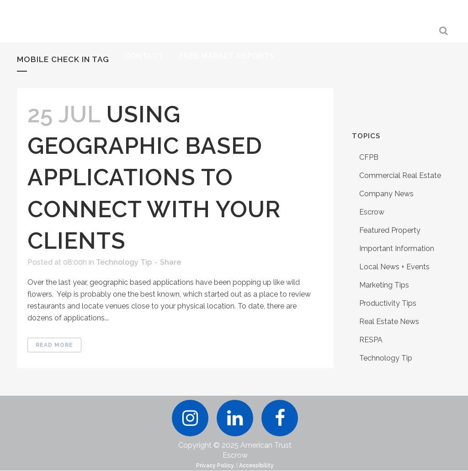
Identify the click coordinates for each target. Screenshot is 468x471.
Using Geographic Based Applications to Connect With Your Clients (154, 177)
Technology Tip (124, 262)
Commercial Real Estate (400, 175)
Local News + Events (394, 266)
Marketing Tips (384, 285)
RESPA (371, 339)
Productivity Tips (387, 303)
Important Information (396, 248)
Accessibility (256, 466)
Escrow (371, 212)
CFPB (368, 157)
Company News (386, 193)
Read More (54, 345)
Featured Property (389, 230)
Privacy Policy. (215, 466)
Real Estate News (389, 321)
